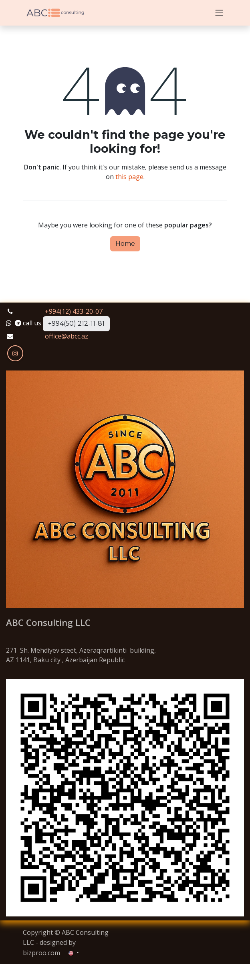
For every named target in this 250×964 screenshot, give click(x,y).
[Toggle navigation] (219, 13)
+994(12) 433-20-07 (74, 311)
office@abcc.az (66, 336)
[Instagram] (15, 353)
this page (129, 176)
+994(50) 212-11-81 (76, 323)
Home (125, 243)
